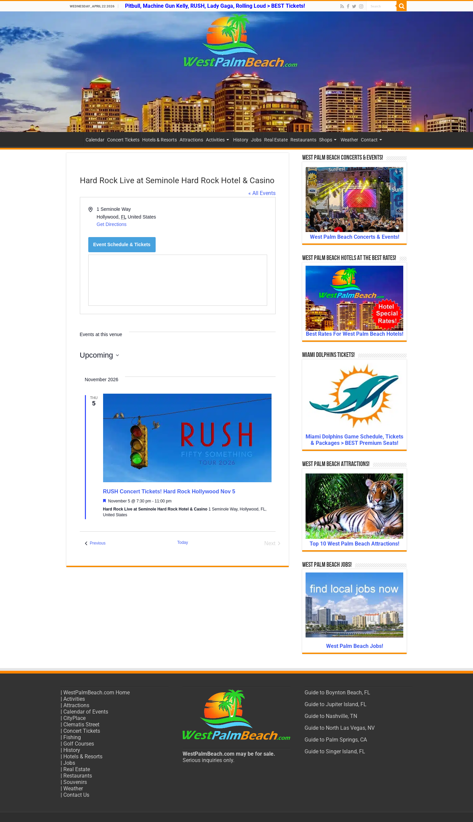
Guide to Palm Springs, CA (336, 739)
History (240, 139)
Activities (215, 139)
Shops (325, 139)
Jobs (256, 139)
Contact (369, 139)
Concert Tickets (123, 139)
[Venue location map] (178, 280)
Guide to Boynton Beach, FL (337, 692)
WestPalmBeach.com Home (96, 692)
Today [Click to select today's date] (182, 542)
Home (75, 139)
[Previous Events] (95, 543)
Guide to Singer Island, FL (335, 751)
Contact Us (76, 795)
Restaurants (303, 139)
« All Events (262, 193)
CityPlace (74, 718)
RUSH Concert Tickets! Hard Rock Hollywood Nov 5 (169, 491)
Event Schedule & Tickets (122, 244)
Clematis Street (81, 724)
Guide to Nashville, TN (331, 716)
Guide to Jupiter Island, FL (336, 704)
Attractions (191, 139)
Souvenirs (75, 782)
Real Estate (276, 139)
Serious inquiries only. (208, 760)
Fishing (72, 737)
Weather (349, 139)
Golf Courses (78, 744)
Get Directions (112, 224)
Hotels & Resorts (159, 139)
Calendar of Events (85, 712)
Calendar (95, 139)
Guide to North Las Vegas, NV (340, 728)
